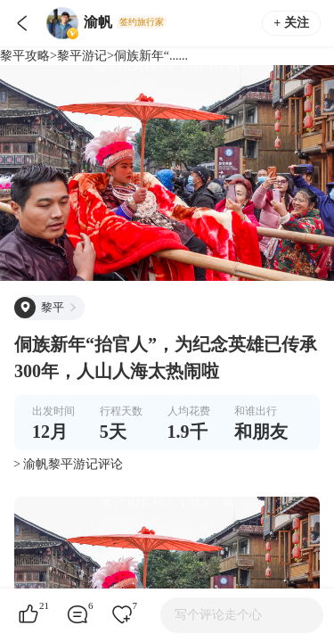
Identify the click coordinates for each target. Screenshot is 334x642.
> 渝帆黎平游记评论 (68, 464)
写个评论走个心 (218, 614)
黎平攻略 (25, 55)
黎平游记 (82, 55)
